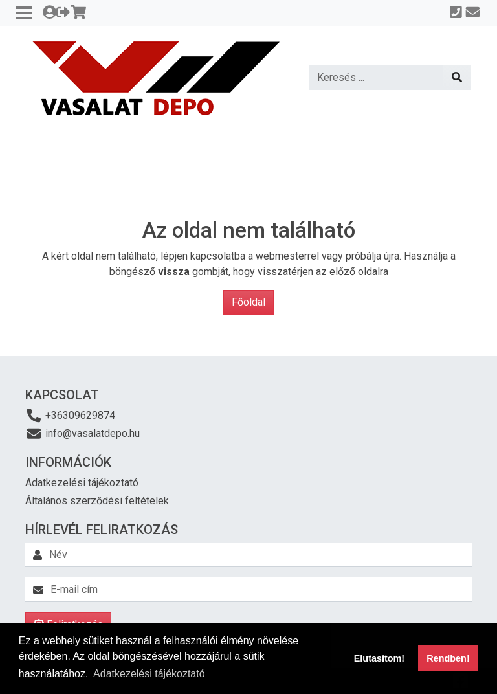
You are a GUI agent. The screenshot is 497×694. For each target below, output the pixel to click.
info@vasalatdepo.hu (82, 433)
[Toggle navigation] (24, 12)
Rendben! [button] (447, 658)
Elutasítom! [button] (379, 658)
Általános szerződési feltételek (97, 501)
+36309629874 (70, 415)
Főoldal (248, 302)
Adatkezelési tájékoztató (81, 482)
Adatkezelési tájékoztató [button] (149, 673)
